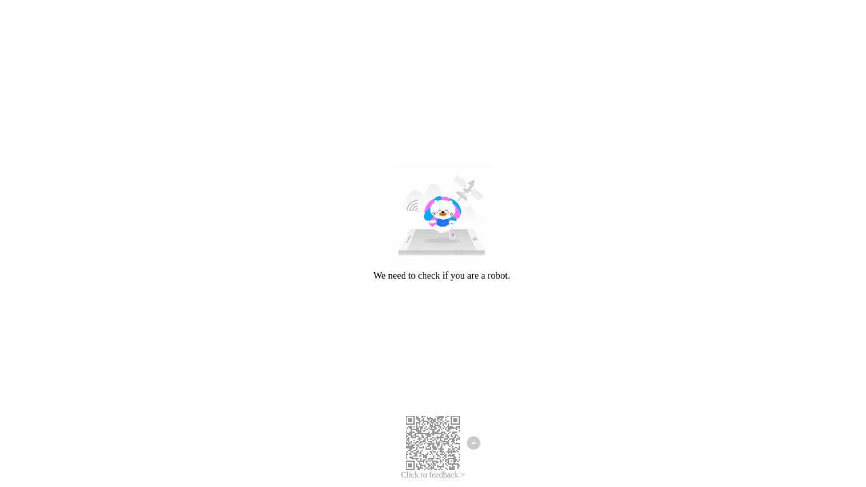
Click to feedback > (433, 475)
